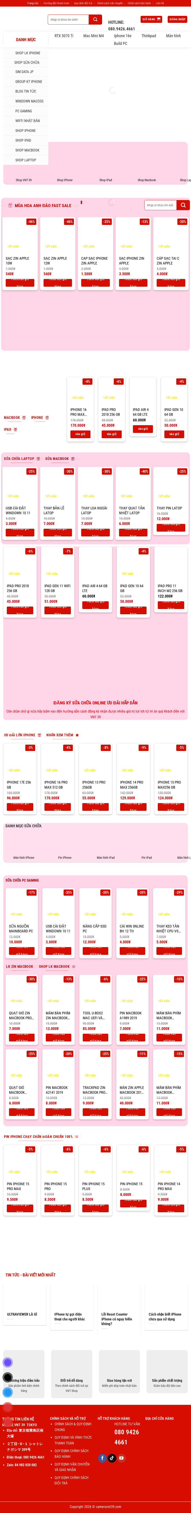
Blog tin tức (21, 91)
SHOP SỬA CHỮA (23, 62)
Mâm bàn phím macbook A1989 (168, 1015)
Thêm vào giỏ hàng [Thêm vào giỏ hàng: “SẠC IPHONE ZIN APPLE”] (133, 283)
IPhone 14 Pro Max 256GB (131, 784)
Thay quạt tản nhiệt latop (132, 510)
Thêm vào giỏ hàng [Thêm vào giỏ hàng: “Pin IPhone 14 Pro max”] (171, 1208)
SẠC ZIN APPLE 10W (17, 260)
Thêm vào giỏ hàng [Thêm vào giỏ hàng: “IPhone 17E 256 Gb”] (20, 807)
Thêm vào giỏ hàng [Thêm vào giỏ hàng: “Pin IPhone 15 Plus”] (95, 1208)
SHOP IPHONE (21, 131)
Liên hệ (160, 3)
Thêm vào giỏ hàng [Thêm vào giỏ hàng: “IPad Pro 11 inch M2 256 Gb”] (171, 605)
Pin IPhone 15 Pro (55, 1186)
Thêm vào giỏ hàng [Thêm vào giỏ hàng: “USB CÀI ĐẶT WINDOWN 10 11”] (20, 532)
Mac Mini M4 (93, 35)
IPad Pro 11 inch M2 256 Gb (170, 588)
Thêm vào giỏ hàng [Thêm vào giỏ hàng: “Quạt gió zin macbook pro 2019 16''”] (21, 1037)
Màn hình (173, 35)
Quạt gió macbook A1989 (17, 1090)
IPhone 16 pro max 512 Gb (78, 412)
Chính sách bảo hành (139, 3)
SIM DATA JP (20, 72)
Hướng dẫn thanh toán (56, 3)
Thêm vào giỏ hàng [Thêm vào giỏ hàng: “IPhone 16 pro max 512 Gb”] (80, 434)
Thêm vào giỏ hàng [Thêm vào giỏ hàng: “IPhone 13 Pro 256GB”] (95, 807)
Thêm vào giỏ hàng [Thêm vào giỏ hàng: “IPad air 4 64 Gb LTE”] (143, 429)
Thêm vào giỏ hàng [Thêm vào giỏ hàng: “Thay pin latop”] (171, 528)
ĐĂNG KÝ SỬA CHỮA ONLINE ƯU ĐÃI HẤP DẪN (95, 702)
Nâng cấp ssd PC (95, 928)
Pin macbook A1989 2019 (130, 1015)
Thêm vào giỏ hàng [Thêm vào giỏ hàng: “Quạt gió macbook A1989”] (21, 1112)
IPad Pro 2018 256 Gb (111, 412)
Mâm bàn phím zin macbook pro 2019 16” (58, 1015)
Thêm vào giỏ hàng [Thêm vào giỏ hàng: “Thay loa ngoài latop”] (95, 532)
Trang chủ (33, 3)
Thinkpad (148, 35)
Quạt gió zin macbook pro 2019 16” (20, 1015)
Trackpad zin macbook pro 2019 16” (94, 1090)
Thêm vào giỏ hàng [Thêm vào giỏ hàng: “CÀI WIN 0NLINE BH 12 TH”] (132, 951)
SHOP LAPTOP (21, 160)
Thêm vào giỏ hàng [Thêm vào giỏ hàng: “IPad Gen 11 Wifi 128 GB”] (58, 610)
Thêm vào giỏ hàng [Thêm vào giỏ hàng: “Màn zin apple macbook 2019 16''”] (132, 1112)
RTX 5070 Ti (64, 35)
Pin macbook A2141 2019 (57, 1090)
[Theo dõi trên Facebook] (102, 1458)
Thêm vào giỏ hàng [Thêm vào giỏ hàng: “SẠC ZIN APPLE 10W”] (20, 283)
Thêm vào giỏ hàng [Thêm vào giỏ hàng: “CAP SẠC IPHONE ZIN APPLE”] (95, 283)
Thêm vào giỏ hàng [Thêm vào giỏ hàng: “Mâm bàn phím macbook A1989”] (169, 1037)
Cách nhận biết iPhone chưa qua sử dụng (165, 1316)
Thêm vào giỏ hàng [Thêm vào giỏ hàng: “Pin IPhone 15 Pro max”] (20, 1208)
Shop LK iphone (23, 53)
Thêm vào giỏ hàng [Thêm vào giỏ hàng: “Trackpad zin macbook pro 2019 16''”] (95, 1112)
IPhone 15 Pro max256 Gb (169, 784)
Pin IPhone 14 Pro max (169, 1186)
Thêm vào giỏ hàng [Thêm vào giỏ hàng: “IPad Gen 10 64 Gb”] (174, 434)
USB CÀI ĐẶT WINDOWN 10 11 (18, 510)
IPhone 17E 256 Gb (19, 784)
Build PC (120, 43)
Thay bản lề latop (54, 510)
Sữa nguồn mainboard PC (21, 928)
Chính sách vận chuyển (110, 3)
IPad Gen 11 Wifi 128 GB (57, 588)
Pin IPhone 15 (131, 1184)
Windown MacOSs (25, 101)
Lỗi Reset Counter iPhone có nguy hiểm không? (116, 1319)
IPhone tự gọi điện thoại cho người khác (69, 1316)
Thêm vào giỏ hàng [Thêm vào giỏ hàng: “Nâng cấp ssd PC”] (95, 951)
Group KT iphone (24, 81)
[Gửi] (95, 20)
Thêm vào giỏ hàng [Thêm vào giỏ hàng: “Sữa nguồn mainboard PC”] (21, 951)
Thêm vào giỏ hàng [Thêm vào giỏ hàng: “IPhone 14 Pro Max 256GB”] (133, 807)
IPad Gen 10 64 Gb (173, 412)
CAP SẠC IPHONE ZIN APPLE (94, 260)
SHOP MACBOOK (23, 150)
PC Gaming (19, 111)
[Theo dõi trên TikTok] (112, 1458)
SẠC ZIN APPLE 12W (55, 260)
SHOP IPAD (19, 140)
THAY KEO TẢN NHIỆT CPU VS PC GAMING (167, 928)
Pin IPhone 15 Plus (93, 1186)
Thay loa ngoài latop (94, 510)
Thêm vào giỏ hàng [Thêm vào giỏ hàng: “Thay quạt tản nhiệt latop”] (133, 532)
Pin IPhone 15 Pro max (18, 1186)
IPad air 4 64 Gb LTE (141, 412)
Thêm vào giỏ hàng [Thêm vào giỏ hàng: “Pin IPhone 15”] (133, 1203)
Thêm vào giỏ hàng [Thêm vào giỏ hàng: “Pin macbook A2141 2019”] (58, 1112)
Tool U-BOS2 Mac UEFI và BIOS (93, 1015)
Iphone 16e (122, 35)
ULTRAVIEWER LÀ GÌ (22, 1314)
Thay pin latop (169, 508)
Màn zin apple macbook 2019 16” (132, 1090)
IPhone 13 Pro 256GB (93, 784)
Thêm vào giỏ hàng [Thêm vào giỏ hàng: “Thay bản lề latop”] (58, 532)
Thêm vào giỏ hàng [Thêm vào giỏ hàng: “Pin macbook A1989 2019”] (132, 1037)
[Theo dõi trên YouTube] (121, 1458)
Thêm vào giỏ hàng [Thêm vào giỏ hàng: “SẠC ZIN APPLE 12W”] (58, 283)
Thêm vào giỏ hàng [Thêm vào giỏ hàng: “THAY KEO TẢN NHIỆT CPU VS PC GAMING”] (169, 951)
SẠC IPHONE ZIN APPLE (131, 260)
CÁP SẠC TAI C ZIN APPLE (168, 260)
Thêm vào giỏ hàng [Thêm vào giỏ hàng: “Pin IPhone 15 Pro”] (58, 1208)
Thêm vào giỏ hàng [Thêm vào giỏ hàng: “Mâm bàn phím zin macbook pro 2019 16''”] (58, 1037)
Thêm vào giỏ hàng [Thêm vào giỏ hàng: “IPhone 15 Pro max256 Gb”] (171, 807)
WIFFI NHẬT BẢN (23, 121)
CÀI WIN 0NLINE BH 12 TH (132, 928)
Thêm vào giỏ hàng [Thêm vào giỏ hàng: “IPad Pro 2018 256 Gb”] (112, 434)
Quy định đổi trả (83, 3)
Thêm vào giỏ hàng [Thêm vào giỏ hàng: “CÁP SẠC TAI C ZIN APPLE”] (171, 283)
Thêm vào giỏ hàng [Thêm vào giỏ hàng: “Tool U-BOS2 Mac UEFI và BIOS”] (95, 1037)
